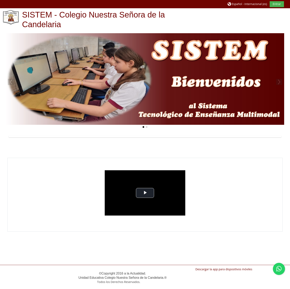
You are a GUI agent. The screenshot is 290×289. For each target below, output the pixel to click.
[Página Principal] (11, 17)
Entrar (277, 4)
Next (279, 82)
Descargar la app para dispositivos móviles (223, 269)
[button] (247, 4)
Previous (11, 82)
